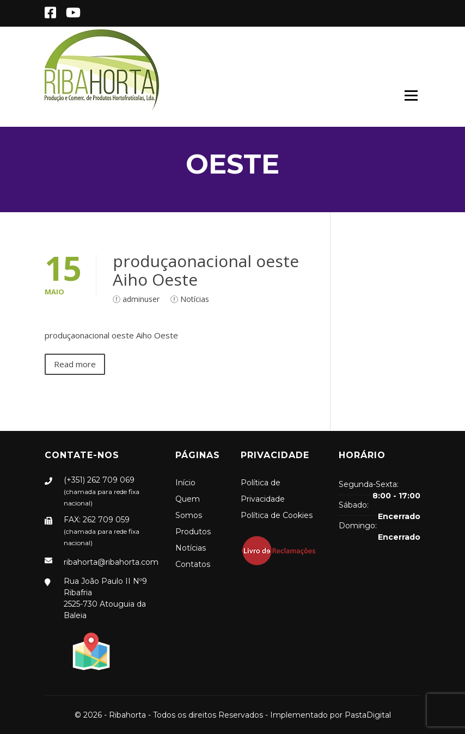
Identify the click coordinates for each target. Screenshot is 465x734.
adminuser (141, 299)
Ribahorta (127, 715)
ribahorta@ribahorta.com (111, 562)
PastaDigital (368, 715)
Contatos (192, 564)
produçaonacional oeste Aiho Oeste (206, 270)
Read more (75, 364)
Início (185, 483)
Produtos (193, 531)
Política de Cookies (277, 515)
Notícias (194, 299)
